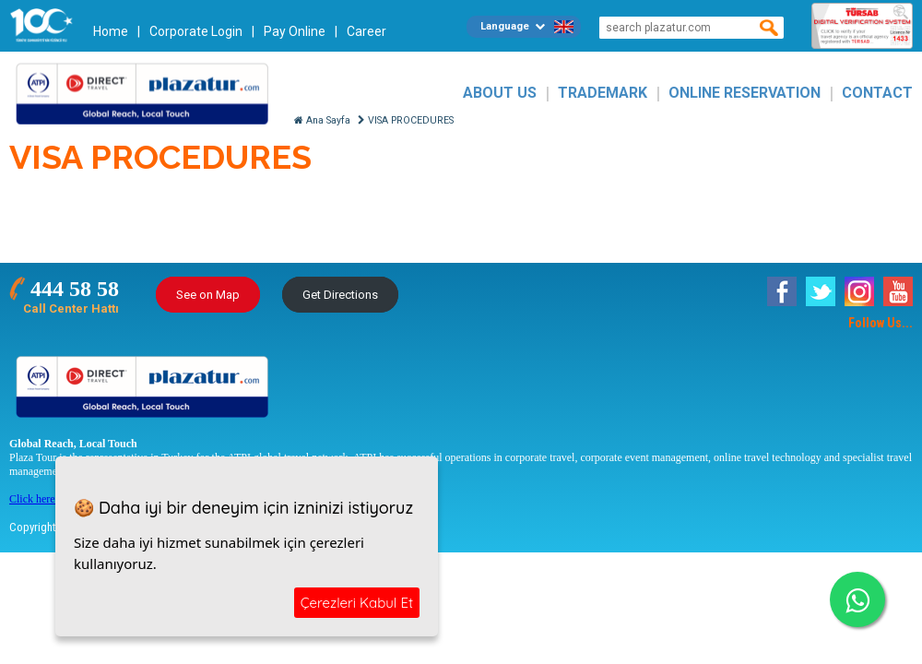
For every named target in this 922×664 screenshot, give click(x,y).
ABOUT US (500, 92)
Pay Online (294, 31)
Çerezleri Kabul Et (357, 602)
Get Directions (340, 295)
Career (366, 31)
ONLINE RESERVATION (744, 92)
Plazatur (147, 93)
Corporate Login (195, 31)
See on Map (208, 295)
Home (110, 31)
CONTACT (877, 92)
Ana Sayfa (322, 120)
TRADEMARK (602, 92)
